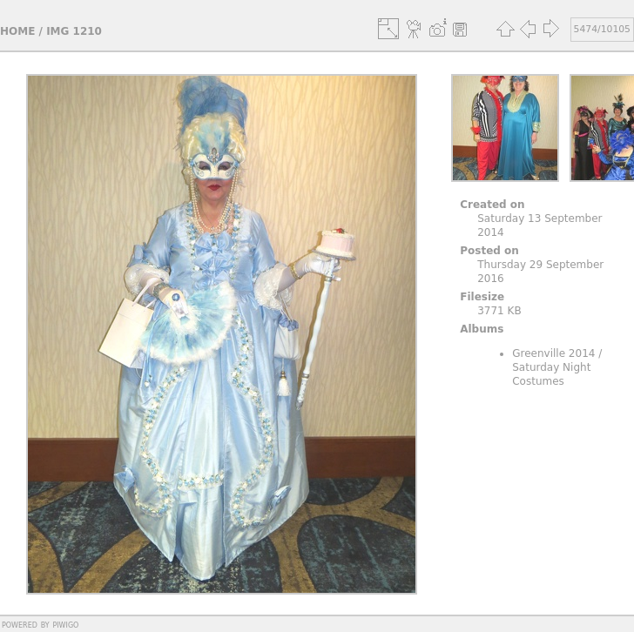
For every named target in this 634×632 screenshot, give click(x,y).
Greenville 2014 (553, 353)
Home (17, 31)
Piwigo (65, 624)
